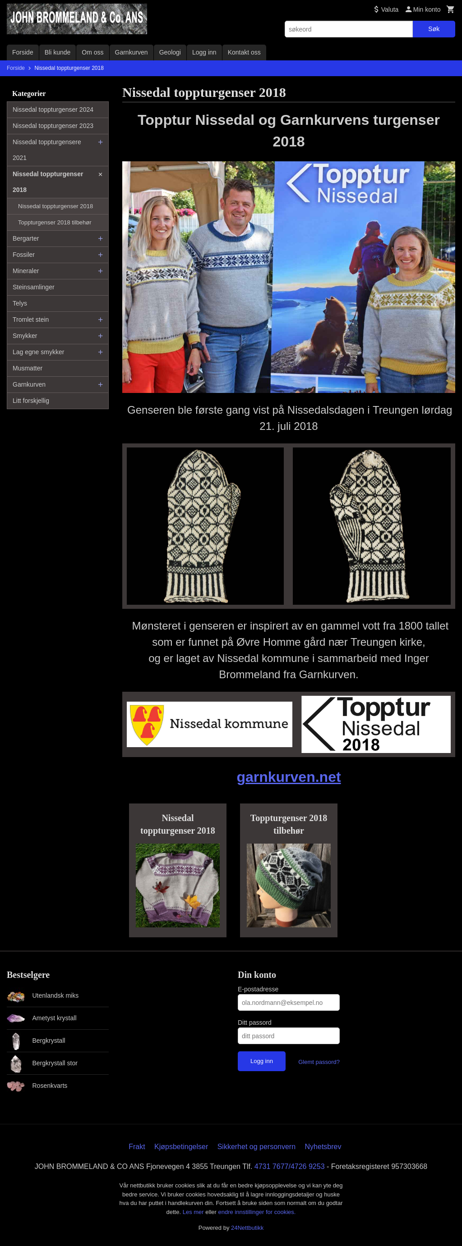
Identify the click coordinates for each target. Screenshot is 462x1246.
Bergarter (26, 238)
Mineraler (26, 270)
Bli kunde (58, 52)
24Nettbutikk (247, 1227)
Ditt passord (255, 1022)
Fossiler (24, 254)
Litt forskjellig (31, 400)
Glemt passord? (319, 1062)
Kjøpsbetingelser (181, 1146)
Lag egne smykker (38, 352)
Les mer (194, 1212)
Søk (433, 28)
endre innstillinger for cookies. (257, 1212)
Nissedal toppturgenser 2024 (53, 109)
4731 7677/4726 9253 (289, 1166)
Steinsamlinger (34, 287)
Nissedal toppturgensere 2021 (47, 149)
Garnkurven (131, 52)
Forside (22, 52)
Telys (20, 303)
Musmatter (27, 368)
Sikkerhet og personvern (256, 1146)
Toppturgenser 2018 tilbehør (55, 222)
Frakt (137, 1146)
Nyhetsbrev (323, 1146)
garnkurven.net (288, 777)
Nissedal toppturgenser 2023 (53, 125)
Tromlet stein (31, 319)
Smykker (25, 335)
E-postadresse (258, 989)
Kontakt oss (244, 52)
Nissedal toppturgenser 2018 (48, 181)
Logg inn (204, 52)
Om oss (92, 52)
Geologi (170, 52)
